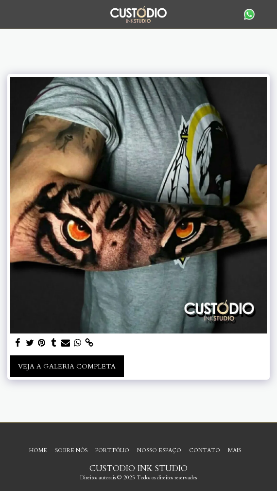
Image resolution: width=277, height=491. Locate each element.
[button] (10, 14)
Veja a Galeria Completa (67, 366)
